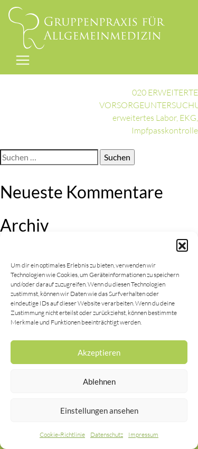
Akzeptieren (99, 352)
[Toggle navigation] (22, 60)
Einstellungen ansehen (99, 410)
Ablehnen (99, 381)
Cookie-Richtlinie (62, 434)
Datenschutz (106, 434)
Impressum (143, 434)
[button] (182, 245)
